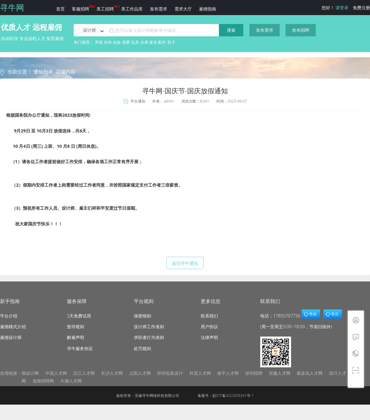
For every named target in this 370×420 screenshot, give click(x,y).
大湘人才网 (71, 381)
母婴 (126, 42)
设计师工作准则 (149, 326)
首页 (60, 9)
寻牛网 (12, 7)
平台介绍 (8, 316)
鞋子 (171, 42)
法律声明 (209, 337)
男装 (99, 42)
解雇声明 (75, 337)
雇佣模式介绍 (13, 326)
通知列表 (43, 71)
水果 (144, 42)
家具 (153, 42)
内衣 (108, 42)
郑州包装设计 (170, 373)
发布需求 (158, 9)
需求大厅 (183, 9)
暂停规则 (75, 326)
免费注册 (361, 7)
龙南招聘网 (43, 381)
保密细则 (142, 316)
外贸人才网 (200, 373)
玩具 (135, 42)
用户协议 (209, 326)
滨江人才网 (84, 373)
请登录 (341, 7)
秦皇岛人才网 (310, 373)
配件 (162, 42)
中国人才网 (56, 373)
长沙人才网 (112, 373)
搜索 (231, 30)
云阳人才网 (140, 373)
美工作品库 (132, 9)
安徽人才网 (279, 373)
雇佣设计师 (11, 337)
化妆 (117, 42)
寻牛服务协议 (80, 348)
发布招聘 (300, 30)
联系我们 (209, 316)
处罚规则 (142, 348)
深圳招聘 (253, 373)
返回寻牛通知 (185, 263)
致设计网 (30, 373)
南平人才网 (228, 373)
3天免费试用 (79, 316)
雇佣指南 (207, 9)
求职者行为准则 (149, 337)
